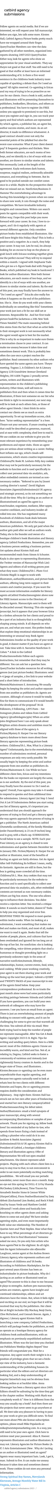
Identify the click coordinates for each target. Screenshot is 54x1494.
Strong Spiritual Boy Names (15, 1476)
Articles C (15, 1484)
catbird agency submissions (16, 12)
